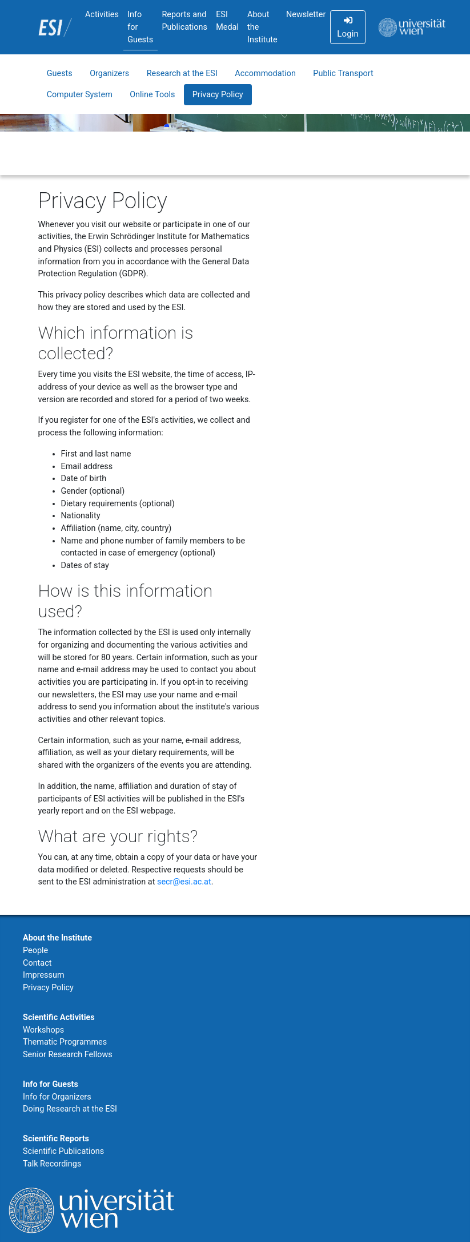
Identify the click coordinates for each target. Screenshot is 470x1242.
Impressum (44, 975)
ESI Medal (227, 21)
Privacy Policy (217, 95)
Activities (102, 14)
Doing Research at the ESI (70, 1109)
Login (347, 27)
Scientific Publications (63, 1151)
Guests (60, 73)
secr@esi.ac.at (184, 882)
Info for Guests (140, 27)
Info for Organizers (57, 1097)
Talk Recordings (52, 1164)
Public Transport (343, 73)
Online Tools (152, 95)
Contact (37, 963)
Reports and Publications (184, 21)
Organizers (109, 73)
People (35, 950)
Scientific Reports (56, 1139)
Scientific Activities (59, 1017)
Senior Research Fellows (68, 1055)
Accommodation (265, 73)
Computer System (80, 95)
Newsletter (306, 14)
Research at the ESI (182, 73)
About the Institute (262, 27)
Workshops (43, 1030)
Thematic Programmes (65, 1042)
